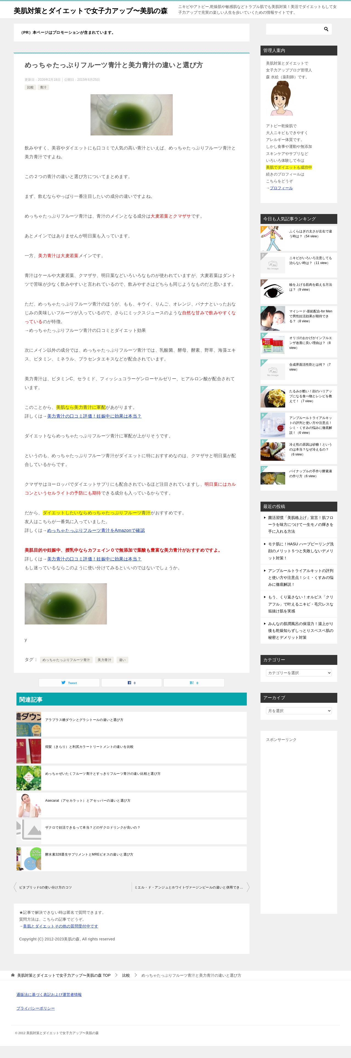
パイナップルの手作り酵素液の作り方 (310, 485)
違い (122, 672)
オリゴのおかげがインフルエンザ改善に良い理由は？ (310, 355)
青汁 (43, 99)
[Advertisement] (299, 838)
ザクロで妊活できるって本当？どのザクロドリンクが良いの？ (92, 840)
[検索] (299, 41)
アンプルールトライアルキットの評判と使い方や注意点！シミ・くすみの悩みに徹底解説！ (310, 437)
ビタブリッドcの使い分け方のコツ (45, 899)
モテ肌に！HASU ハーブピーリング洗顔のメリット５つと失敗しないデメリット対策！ (301, 563)
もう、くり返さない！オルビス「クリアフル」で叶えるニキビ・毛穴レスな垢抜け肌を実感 (300, 616)
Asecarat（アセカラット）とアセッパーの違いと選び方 (88, 813)
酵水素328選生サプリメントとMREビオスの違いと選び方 (89, 866)
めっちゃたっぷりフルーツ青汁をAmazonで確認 (96, 542)
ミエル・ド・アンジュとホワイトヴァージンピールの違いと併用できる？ (190, 899)
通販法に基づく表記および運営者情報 (49, 1006)
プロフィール (281, 200)
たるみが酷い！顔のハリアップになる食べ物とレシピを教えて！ (310, 408)
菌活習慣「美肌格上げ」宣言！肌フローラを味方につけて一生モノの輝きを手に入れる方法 (300, 536)
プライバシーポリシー (35, 1020)
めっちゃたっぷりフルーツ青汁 (66, 672)
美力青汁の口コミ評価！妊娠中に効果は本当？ (94, 428)
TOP (64, 987)
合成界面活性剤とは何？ (310, 379)
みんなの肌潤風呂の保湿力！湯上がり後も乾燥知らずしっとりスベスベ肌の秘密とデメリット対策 (300, 643)
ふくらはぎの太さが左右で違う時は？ (310, 245)
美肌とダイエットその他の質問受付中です (60, 938)
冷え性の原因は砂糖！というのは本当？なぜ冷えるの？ (310, 461)
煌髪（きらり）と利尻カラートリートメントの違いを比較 (89, 759)
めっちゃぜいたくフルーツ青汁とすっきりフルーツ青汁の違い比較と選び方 (103, 786)
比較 (30, 99)
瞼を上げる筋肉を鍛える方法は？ (310, 299)
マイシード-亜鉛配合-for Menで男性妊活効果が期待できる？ (310, 328)
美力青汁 (104, 672)
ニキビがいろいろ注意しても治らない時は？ (310, 272)
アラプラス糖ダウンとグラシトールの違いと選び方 (84, 732)
